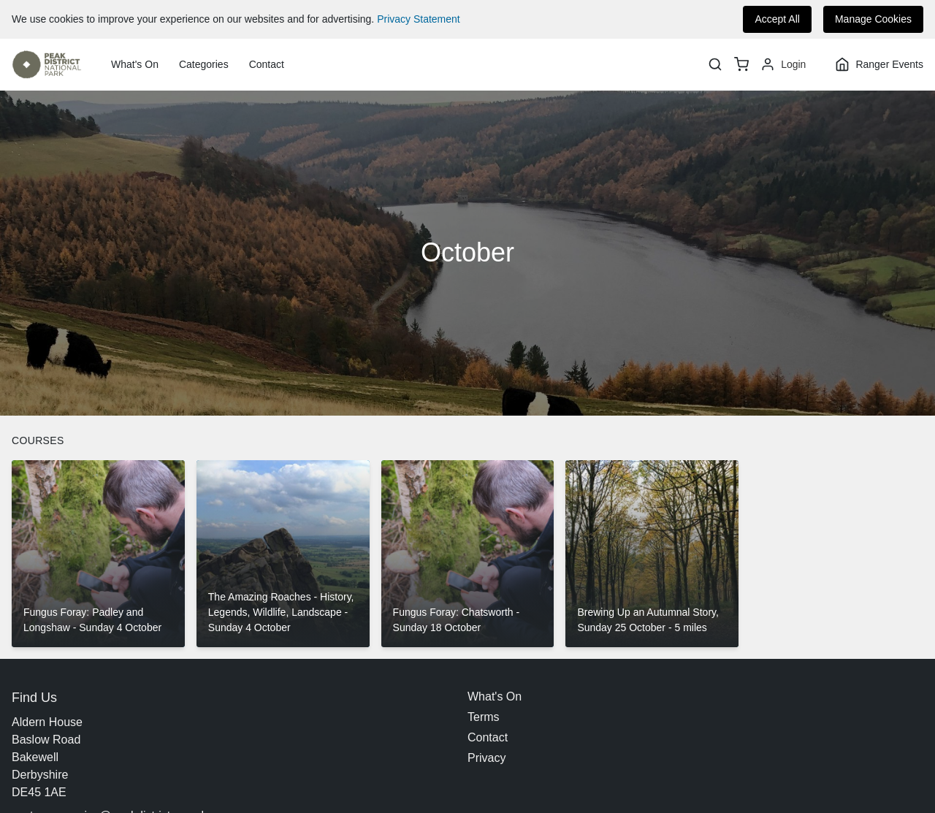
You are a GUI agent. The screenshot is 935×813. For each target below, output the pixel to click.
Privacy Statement (418, 19)
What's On (135, 64)
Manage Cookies (873, 19)
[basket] (741, 64)
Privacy (486, 758)
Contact (266, 64)
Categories (204, 64)
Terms (484, 717)
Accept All (777, 19)
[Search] (715, 64)
